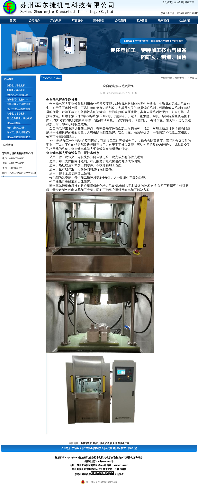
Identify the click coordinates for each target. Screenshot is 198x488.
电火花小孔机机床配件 (18, 132)
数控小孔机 (99, 443)
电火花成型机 (14, 123)
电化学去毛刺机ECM (17, 95)
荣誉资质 (98, 20)
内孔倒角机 (111, 443)
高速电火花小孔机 (16, 113)
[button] (97, 71)
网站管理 (189, 2)
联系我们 (163, 20)
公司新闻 (120, 20)
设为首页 (167, 2)
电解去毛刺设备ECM (17, 99)
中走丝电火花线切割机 (18, 104)
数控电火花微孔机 (16, 85)
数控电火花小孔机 (16, 90)
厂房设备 (77, 20)
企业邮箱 (184, 20)
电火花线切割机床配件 (18, 137)
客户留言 (141, 20)
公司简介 (34, 20)
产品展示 (55, 20)
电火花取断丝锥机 (16, 127)
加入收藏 (178, 2)
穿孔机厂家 (123, 443)
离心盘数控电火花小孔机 (19, 118)
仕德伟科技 (120, 469)
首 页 (13, 20)
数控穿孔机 (86, 443)
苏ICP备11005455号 (103, 461)
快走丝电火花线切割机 (18, 109)
